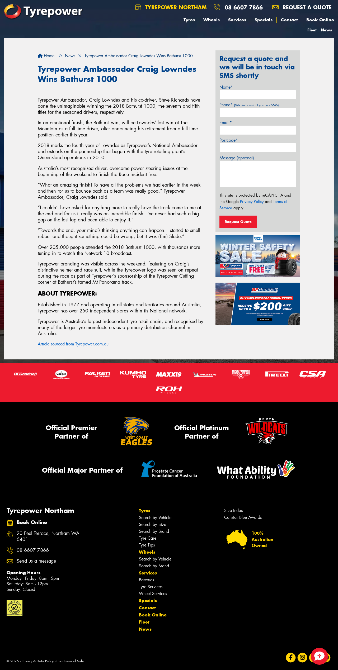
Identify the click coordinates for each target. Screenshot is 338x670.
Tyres (189, 20)
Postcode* (228, 140)
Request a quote (301, 7)
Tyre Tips (147, 545)
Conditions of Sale (70, 661)
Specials (264, 20)
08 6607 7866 (244, 7)
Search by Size (152, 524)
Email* (225, 122)
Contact (289, 20)
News (326, 29)
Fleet (312, 29)
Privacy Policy (252, 201)
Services (237, 20)
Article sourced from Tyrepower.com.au (73, 344)
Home (46, 56)
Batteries (146, 580)
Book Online (320, 20)
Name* (226, 87)
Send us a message (36, 561)
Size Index (233, 510)
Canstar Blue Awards (243, 517)
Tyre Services (150, 587)
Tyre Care (147, 538)
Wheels (211, 20)
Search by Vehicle (155, 517)
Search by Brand (154, 531)
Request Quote (238, 221)
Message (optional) (236, 158)
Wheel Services (153, 593)
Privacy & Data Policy (38, 661)
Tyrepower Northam (171, 7)
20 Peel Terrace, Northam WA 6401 (48, 536)
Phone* (249, 105)
